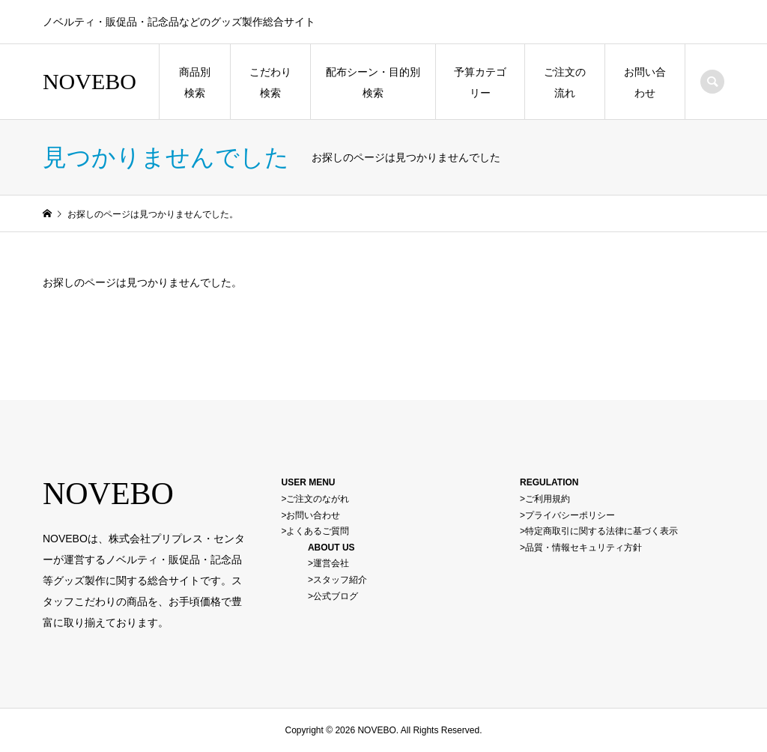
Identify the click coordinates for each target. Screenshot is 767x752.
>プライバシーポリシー (567, 515)
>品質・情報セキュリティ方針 (581, 547)
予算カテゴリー (480, 82)
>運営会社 (328, 563)
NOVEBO (89, 81)
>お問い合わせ (310, 515)
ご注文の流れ (565, 82)
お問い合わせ (645, 82)
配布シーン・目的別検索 (373, 82)
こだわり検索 (270, 82)
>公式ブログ (333, 596)
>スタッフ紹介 (337, 579)
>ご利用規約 (545, 499)
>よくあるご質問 (315, 531)
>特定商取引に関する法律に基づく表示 (599, 531)
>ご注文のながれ (315, 499)
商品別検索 (194, 82)
